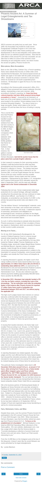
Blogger (24, 481)
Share (4, 457)
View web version (21, 477)
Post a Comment (8, 467)
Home (21, 474)
